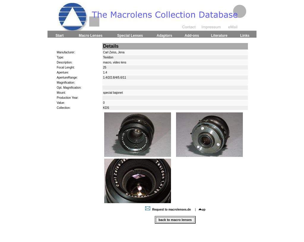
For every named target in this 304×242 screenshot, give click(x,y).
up (201, 209)
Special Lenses (130, 36)
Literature (219, 36)
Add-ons (192, 36)
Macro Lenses (90, 36)
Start (60, 36)
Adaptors (164, 36)
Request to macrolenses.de (168, 209)
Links (244, 36)
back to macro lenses (175, 220)
